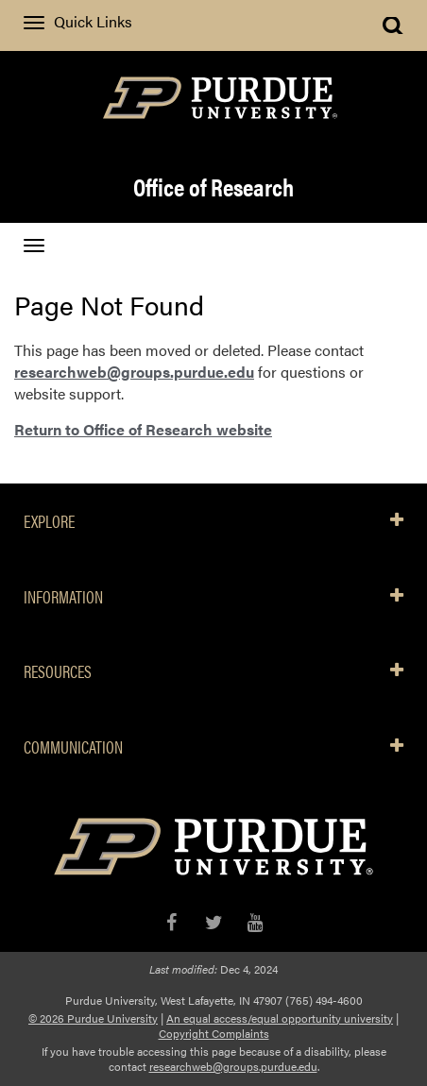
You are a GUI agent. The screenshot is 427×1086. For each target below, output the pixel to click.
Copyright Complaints (214, 1033)
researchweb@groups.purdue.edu (134, 371)
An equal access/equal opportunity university (279, 1018)
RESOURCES (213, 671)
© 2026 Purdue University (93, 1018)
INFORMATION (213, 596)
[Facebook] (171, 922)
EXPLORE (213, 521)
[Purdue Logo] (213, 96)
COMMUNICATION (213, 746)
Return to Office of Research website (143, 429)
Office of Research (213, 186)
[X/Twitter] (214, 922)
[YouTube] (255, 922)
